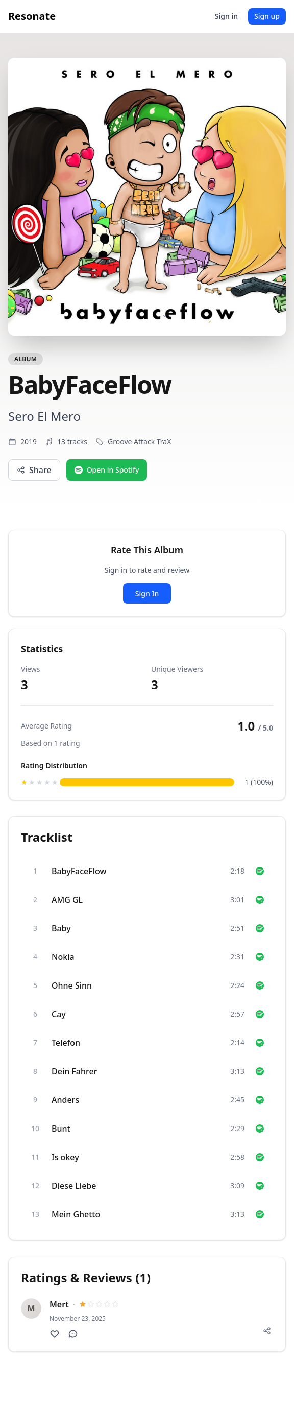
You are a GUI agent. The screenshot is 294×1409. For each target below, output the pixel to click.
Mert (59, 1304)
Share (34, 470)
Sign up (267, 16)
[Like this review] (54, 1334)
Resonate (32, 16)
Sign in (226, 16)
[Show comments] (73, 1334)
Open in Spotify (107, 470)
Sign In (147, 593)
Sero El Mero (44, 416)
